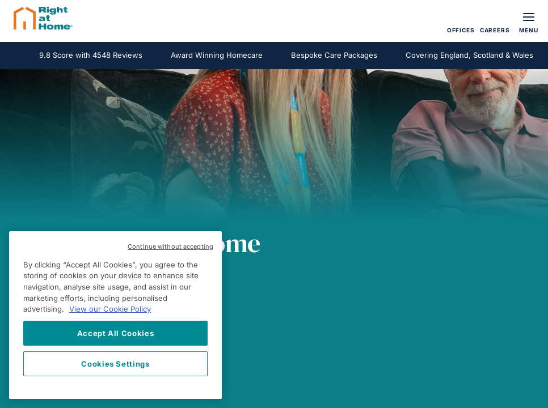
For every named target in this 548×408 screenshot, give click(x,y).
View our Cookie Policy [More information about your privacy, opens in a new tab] (110, 308)
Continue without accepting (170, 246)
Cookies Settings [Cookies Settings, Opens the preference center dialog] (115, 363)
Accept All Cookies (115, 333)
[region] (115, 315)
